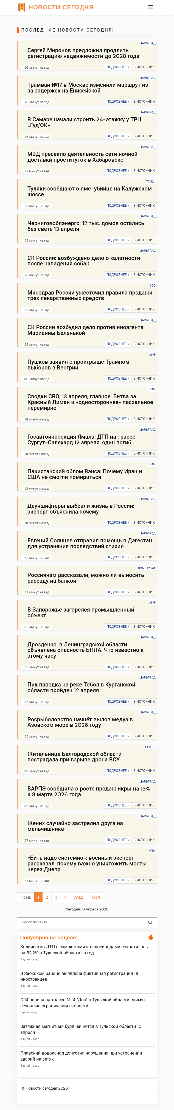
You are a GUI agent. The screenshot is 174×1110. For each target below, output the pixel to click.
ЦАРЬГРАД (148, 43)
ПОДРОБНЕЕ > (117, 67)
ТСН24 (151, 181)
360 (153, 285)
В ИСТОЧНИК (144, 67)
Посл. (95, 897)
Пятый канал (146, 568)
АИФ (152, 355)
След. (79, 897)
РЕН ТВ (150, 747)
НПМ (152, 389)
